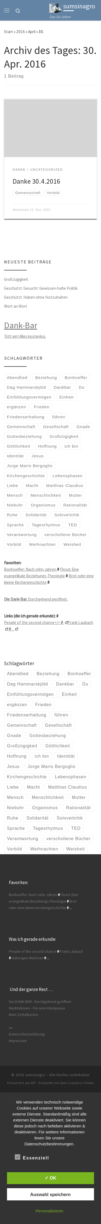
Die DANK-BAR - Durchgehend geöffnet (40, 1001)
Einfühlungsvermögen (29, 397)
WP (33, 1083)
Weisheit (72, 544)
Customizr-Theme (81, 1083)
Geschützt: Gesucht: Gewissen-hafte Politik (41, 288)
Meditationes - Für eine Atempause (37, 1008)
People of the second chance (32, 951)
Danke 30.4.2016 (36, 181)
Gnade (83, 426)
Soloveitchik (66, 514)
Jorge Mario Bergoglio (30, 465)
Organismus (43, 505)
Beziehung (46, 377)
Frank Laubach (71, 951)
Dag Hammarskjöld (26, 387)
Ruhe (12, 514)
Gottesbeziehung (24, 436)
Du (82, 387)
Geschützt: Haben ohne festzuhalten (36, 297)
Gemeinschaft (21, 426)
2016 (20, 31)
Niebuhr (15, 505)
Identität (15, 456)
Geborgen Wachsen (27, 957)
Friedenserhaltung (25, 417)
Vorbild (14, 544)
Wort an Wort (15, 306)
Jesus (38, 456)
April (31, 31)
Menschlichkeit (45, 495)
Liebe (12, 485)
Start (8, 31)
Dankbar (62, 387)
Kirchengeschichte (26, 475)
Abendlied (17, 377)
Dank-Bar (20, 325)
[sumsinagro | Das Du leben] (55, 7)
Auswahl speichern (50, 1194)
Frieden (42, 406)
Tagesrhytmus (46, 524)
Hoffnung (47, 446)
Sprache (15, 524)
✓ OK (50, 1177)
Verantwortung (22, 534)
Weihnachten (42, 544)
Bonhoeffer (76, 377)
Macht (32, 485)
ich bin (71, 446)
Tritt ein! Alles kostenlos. (25, 336)
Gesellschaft (56, 426)
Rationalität (75, 505)
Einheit (66, 397)
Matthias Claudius (64, 485)
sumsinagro (35, 1075)
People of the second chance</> (36, 622)
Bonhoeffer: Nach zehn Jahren (30, 569)
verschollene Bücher (65, 534)
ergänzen (16, 406)
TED (72, 524)
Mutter (75, 495)
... (13, 629)
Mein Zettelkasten (23, 1014)
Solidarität (36, 514)
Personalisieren (49, 1211)
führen (58, 417)
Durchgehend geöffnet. (36, 599)
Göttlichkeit (18, 446)
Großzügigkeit (16, 279)
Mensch (15, 495)
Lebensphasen (68, 475)
